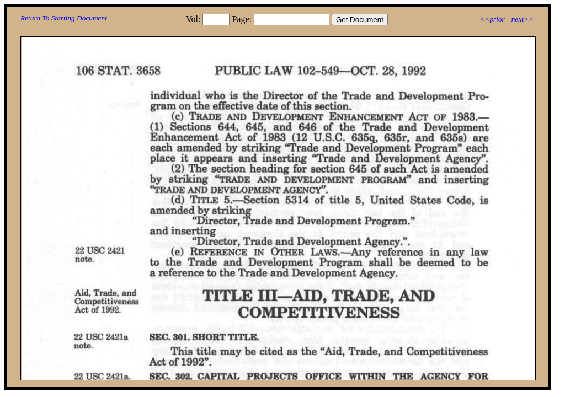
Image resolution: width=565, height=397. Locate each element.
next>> (522, 19)
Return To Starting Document (63, 18)
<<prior (491, 19)
